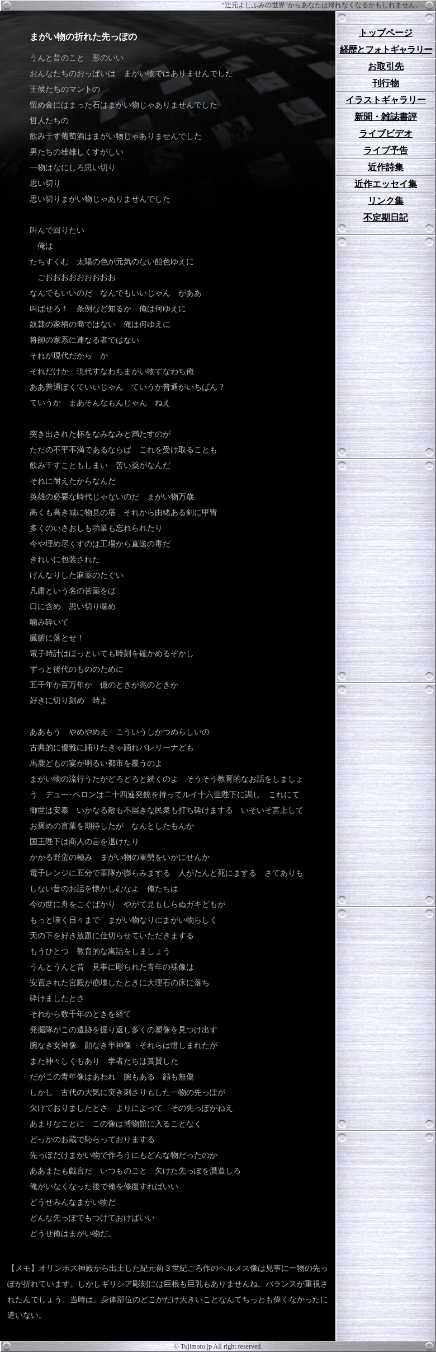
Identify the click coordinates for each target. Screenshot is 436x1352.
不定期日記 (385, 217)
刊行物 (385, 83)
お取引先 (386, 66)
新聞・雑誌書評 (385, 116)
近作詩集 (386, 167)
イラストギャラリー (385, 100)
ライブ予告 (385, 150)
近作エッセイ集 (385, 184)
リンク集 (386, 200)
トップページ (386, 33)
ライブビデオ (386, 133)
